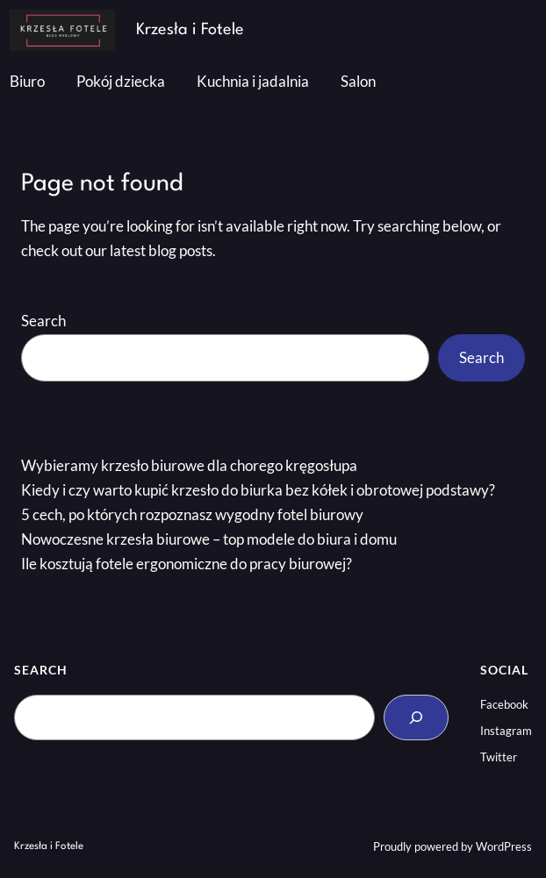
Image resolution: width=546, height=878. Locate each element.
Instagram (506, 731)
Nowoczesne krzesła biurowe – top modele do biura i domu (209, 539)
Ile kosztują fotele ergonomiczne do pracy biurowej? (186, 564)
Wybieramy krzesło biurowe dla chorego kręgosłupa (189, 466)
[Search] (416, 717)
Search (43, 321)
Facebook (504, 704)
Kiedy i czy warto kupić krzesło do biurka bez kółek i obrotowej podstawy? (258, 490)
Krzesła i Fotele (190, 30)
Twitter (498, 757)
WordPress (504, 846)
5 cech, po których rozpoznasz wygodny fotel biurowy (192, 515)
